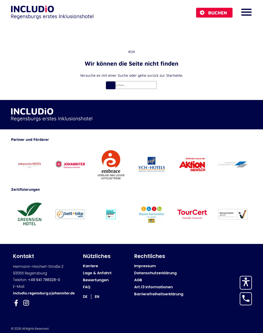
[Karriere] (106, 266)
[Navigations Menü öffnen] (246, 12)
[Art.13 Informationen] (158, 287)
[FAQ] (106, 287)
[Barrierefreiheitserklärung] (158, 294)
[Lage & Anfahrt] (106, 273)
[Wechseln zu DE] (87, 296)
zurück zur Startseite (164, 75)
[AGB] (158, 280)
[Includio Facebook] (16, 303)
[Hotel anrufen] (245, 298)
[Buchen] (214, 13)
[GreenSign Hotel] (29, 214)
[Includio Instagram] (26, 303)
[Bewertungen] (106, 280)
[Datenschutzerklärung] (158, 273)
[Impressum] (158, 266)
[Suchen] (111, 85)
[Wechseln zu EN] (99, 296)
